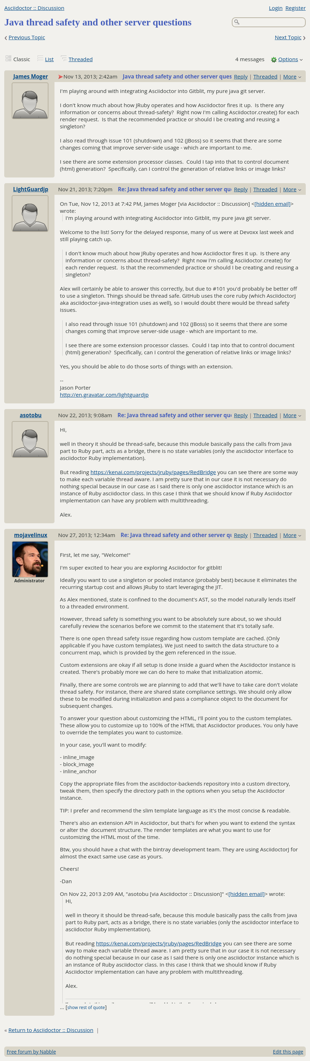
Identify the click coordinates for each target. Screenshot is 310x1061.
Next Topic (288, 37)
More (290, 76)
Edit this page (288, 1051)
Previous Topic (26, 37)
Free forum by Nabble (31, 1051)
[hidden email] (272, 203)
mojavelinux (30, 534)
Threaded (81, 59)
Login (275, 7)
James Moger (30, 76)
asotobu (31, 415)
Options (288, 59)
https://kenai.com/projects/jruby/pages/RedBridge (153, 472)
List (49, 59)
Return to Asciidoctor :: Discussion (50, 1029)
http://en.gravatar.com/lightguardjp (104, 394)
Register (295, 7)
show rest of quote (86, 1007)
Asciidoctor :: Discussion (34, 7)
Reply (241, 76)
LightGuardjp (30, 189)
